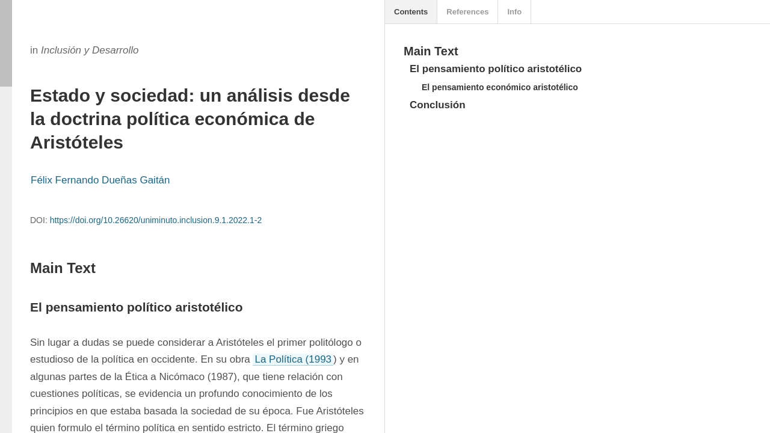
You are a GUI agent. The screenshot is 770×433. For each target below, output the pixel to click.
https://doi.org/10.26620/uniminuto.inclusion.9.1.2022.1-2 (156, 220)
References (467, 11)
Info (514, 11)
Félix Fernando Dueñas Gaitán (100, 180)
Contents (411, 11)
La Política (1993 (292, 359)
